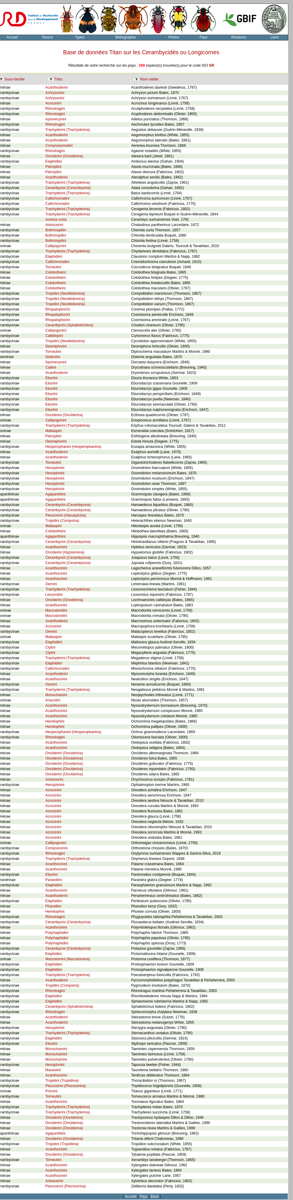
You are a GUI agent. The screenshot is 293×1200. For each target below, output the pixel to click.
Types (79, 37)
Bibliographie (125, 37)
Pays (203, 37)
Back (155, 1196)
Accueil (131, 1196)
